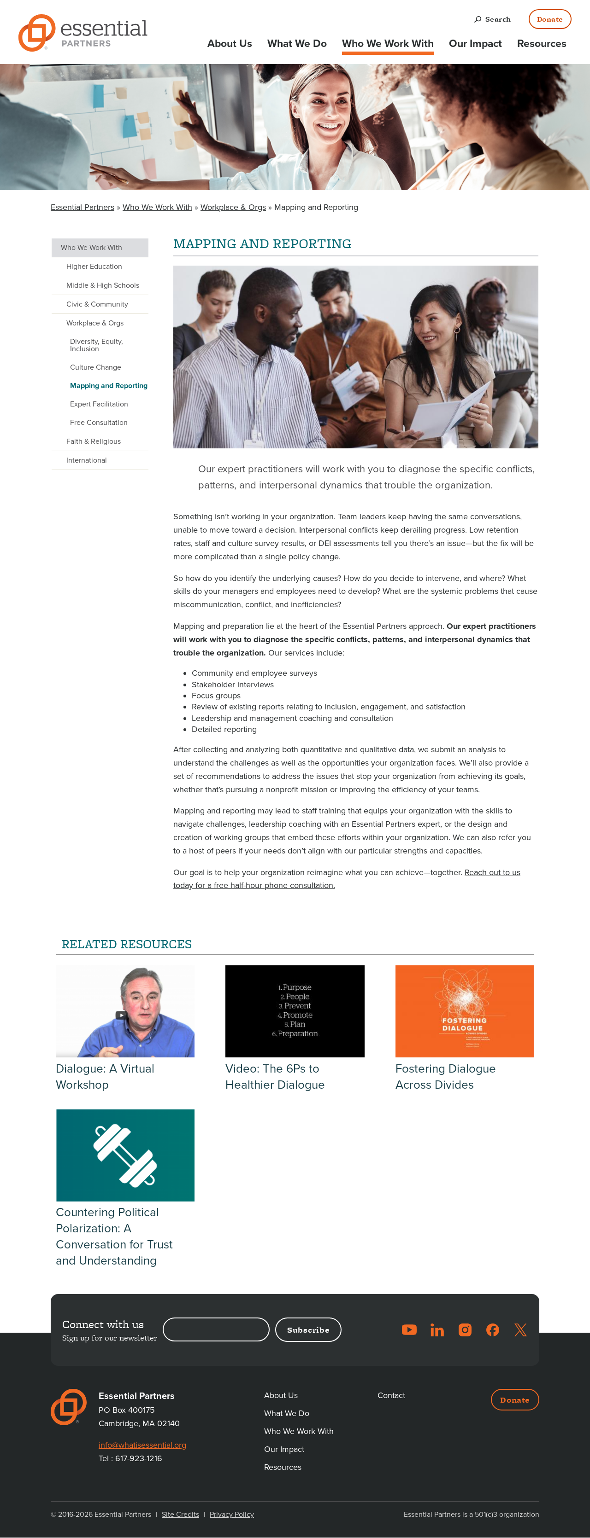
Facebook (492, 1329)
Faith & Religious (93, 441)
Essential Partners (82, 207)
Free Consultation (99, 422)
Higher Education (94, 266)
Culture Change (95, 367)
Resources (541, 43)
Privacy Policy (232, 1514)
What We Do (297, 43)
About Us (229, 43)
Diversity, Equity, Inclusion (96, 345)
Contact (391, 1395)
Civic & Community (97, 304)
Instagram (465, 1329)
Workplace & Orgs (233, 207)
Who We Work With (388, 43)
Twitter (520, 1329)
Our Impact (475, 43)
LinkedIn (437, 1329)
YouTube (409, 1329)
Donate (550, 19)
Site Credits (180, 1514)
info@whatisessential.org (142, 1445)
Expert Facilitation (99, 404)
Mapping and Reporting (109, 385)
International (86, 460)
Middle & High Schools (102, 285)
